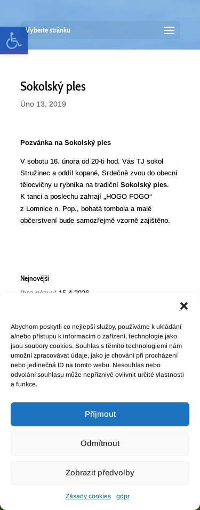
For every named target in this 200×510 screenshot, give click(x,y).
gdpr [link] (123, 496)
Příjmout (100, 413)
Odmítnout (100, 443)
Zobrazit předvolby (100, 472)
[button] (184, 306)
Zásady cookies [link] (88, 496)
